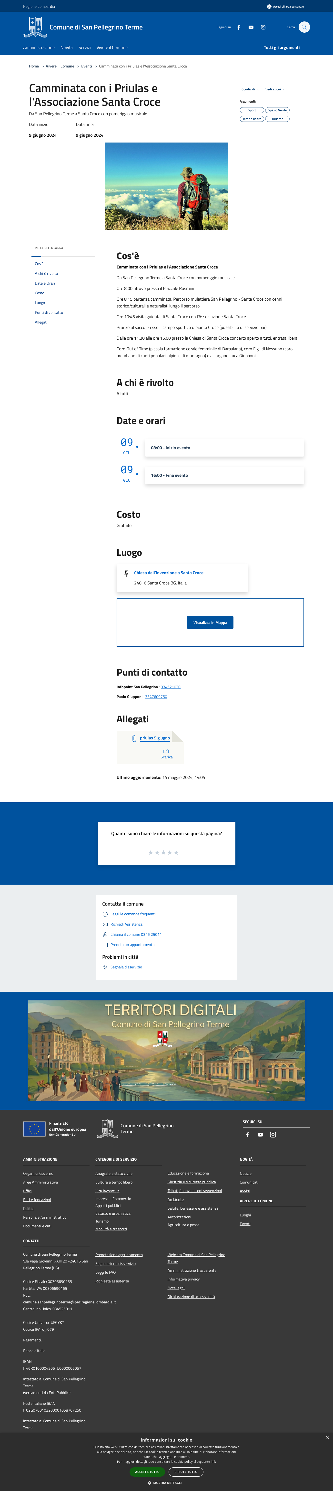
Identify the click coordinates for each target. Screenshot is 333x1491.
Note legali (176, 1288)
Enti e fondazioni (37, 1200)
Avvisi (245, 1191)
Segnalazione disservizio (115, 1263)
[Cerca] (304, 27)
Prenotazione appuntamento (119, 1255)
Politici (28, 1208)
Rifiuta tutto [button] (186, 1472)
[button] (166, 1482)
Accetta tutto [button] (147, 1472)
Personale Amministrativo (44, 1217)
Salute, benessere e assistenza (193, 1208)
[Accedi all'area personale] (285, 6)
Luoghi (245, 1215)
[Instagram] (261, 27)
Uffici (27, 1191)
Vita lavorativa (107, 1191)
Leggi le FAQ (105, 1272)
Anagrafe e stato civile (113, 1173)
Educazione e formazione (188, 1173)
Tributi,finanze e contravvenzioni (195, 1191)
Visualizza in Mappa (210, 622)
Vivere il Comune (60, 66)
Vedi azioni (276, 89)
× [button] (327, 1438)
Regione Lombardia (39, 6)
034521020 (171, 687)
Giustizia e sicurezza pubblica (192, 1182)
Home (34, 66)
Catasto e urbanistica (113, 1213)
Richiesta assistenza (112, 1281)
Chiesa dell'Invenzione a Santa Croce (168, 572)
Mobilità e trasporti (111, 1229)
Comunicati (249, 1182)
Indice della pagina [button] (49, 248)
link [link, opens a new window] (213, 1462)
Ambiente (176, 1199)
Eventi (86, 66)
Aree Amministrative (40, 1182)
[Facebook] (236, 27)
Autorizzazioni (179, 1217)
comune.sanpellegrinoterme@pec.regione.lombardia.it (69, 1302)
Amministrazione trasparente (192, 1270)
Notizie (246, 1173)
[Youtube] (248, 27)
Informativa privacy (184, 1279)
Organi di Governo (38, 1173)
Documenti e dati (37, 1226)
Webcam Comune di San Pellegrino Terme (196, 1258)
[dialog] (166, 1462)
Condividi (252, 89)
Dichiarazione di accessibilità (191, 1297)
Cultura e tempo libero (113, 1182)
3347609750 (156, 696)
